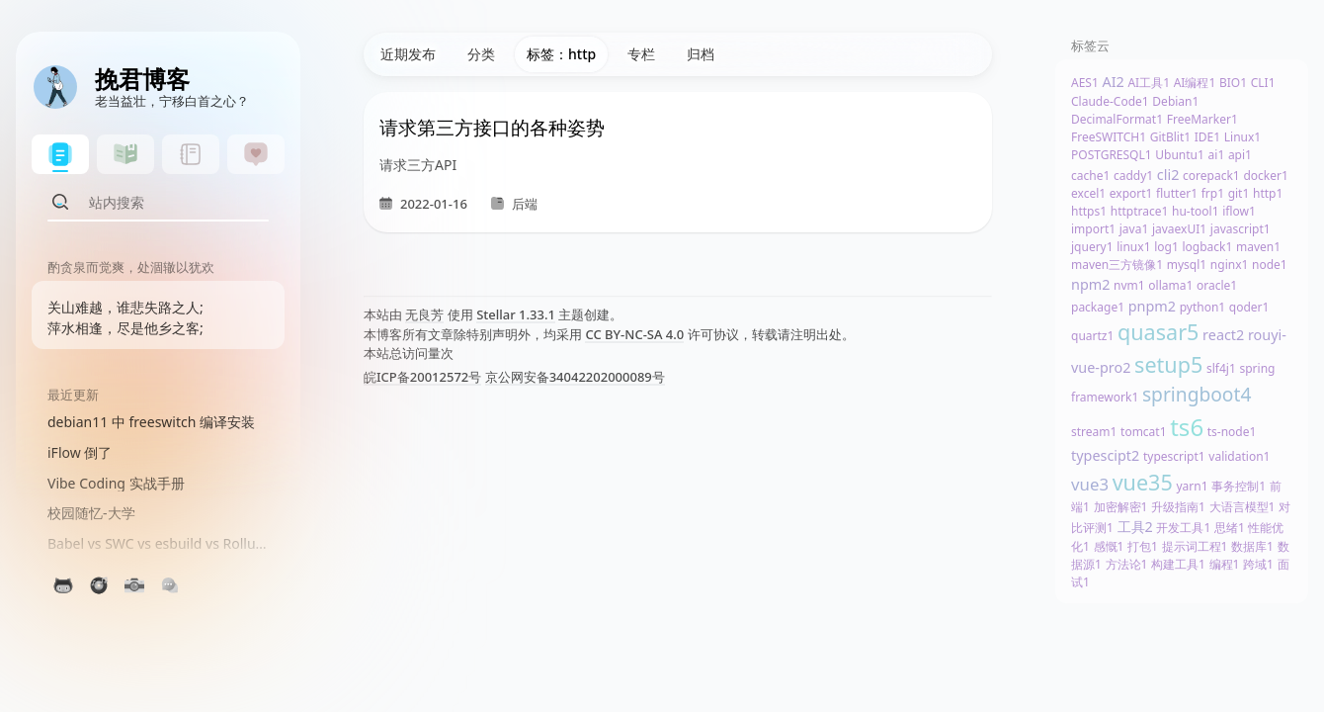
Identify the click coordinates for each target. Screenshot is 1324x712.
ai (1216, 154)
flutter (1177, 193)
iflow (1239, 211)
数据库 (1252, 546)
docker (1265, 175)
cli (1168, 174)
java (1134, 229)
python (1203, 307)
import (1093, 229)
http (1268, 193)
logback (1207, 246)
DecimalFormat (1117, 119)
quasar (1158, 331)
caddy (1133, 175)
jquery (1092, 246)
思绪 (1229, 527)
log (1166, 246)
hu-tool (1195, 211)
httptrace (1140, 211)
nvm (1129, 285)
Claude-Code (1110, 101)
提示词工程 (1195, 546)
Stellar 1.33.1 (515, 314)
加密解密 (1121, 506)
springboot (1196, 394)
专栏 (641, 53)
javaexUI (1179, 229)
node (1269, 264)
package (1097, 307)
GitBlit (1170, 137)
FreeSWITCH (1108, 137)
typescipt (1105, 455)
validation (1239, 456)
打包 (1142, 546)
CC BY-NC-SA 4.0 (634, 334)
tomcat (1143, 431)
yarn (1191, 486)
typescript (1174, 456)
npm (1090, 284)
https (1089, 211)
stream (1094, 431)
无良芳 (424, 314)
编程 (1224, 564)
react (1223, 334)
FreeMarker (1202, 119)
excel (1088, 193)
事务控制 (1238, 486)
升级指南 (1178, 506)
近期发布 (408, 53)
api (1240, 154)
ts (1186, 426)
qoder (1249, 307)
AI (1112, 81)
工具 (1135, 526)
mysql (1186, 264)
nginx (1229, 264)
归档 (700, 53)
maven (1258, 246)
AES (1085, 82)
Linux (1242, 137)
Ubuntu (1179, 154)
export (1131, 193)
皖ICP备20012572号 (422, 377)
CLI (1263, 82)
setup (1168, 364)
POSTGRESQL (1111, 154)
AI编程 (1195, 82)
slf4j (1221, 368)
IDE (1207, 137)
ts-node (1232, 431)
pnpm (1152, 306)
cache (1090, 175)
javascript (1240, 229)
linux (1133, 246)
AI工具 (1148, 82)
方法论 (1127, 564)
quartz (1092, 335)
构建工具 (1178, 564)
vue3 (1143, 482)
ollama (1170, 285)
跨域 (1258, 564)
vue (1090, 484)
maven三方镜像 (1117, 264)
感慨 (1109, 546)
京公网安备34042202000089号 (575, 377)
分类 (481, 53)
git (1239, 193)
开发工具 (1183, 527)
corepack (1211, 175)
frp (1212, 193)
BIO (1233, 82)
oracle (1217, 285)
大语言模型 (1242, 506)
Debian (1175, 101)
